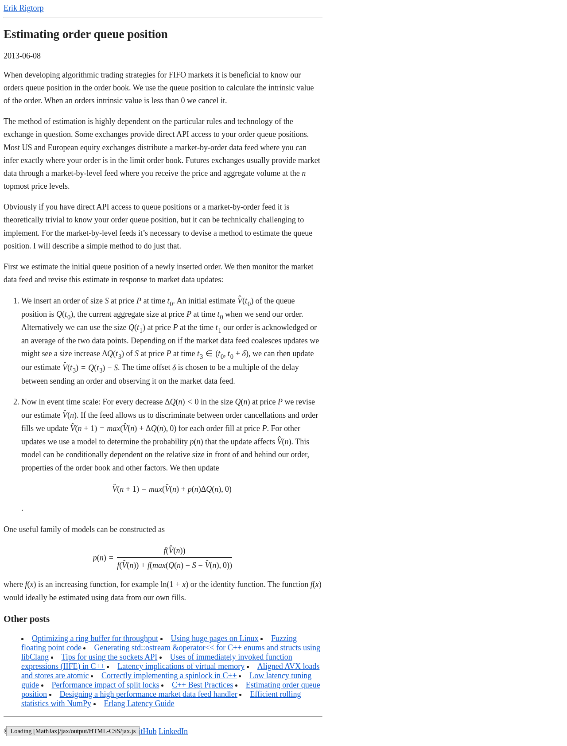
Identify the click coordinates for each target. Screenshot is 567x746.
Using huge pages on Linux (215, 638)
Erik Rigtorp (24, 8)
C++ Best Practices (202, 684)
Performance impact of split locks (105, 684)
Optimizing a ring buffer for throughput (95, 638)
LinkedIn (173, 731)
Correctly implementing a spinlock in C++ (169, 675)
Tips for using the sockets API (110, 657)
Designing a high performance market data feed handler (148, 694)
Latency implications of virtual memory (181, 666)
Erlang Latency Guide (139, 703)
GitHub (145, 731)
